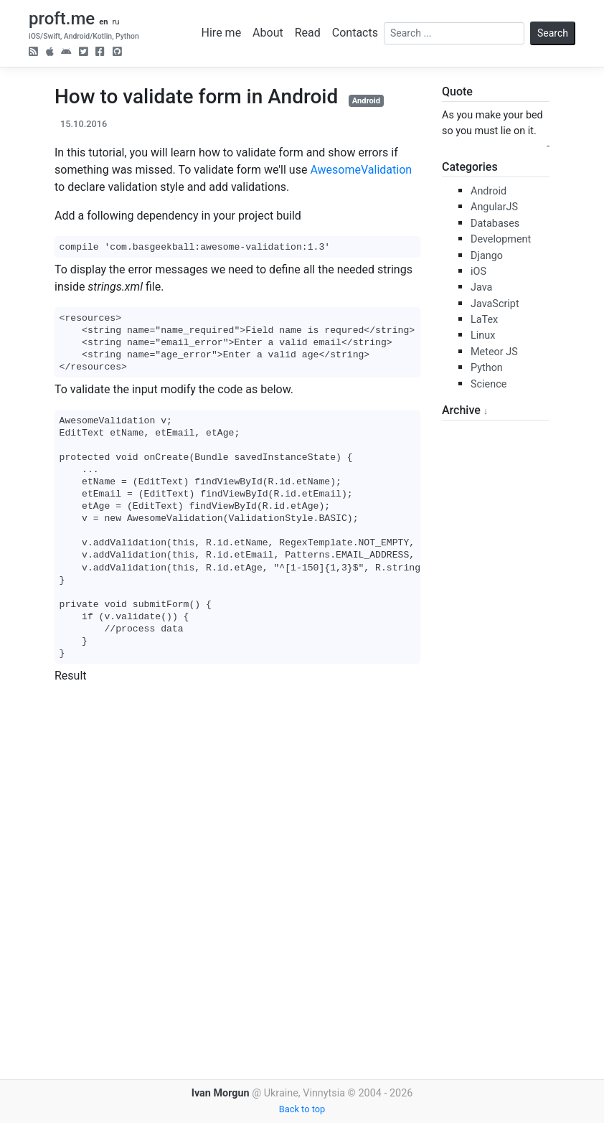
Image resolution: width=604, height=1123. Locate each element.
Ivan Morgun (221, 1093)
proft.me (62, 19)
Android (366, 100)
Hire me (222, 32)
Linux (483, 335)
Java (481, 287)
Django (487, 256)
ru (115, 22)
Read (308, 32)
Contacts (355, 32)
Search (552, 33)
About (268, 32)
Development (501, 239)
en (103, 22)
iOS (478, 272)
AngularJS (494, 207)
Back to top (302, 1109)
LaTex (484, 320)
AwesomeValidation (361, 170)
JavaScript (495, 304)
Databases (495, 223)
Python (487, 368)
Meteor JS (494, 352)
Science (488, 384)
